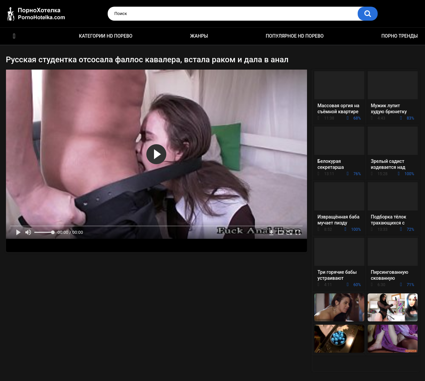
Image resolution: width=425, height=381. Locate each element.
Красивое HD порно (14, 36)
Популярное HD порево (295, 36)
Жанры (199, 36)
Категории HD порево (106, 36)
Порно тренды (399, 36)
